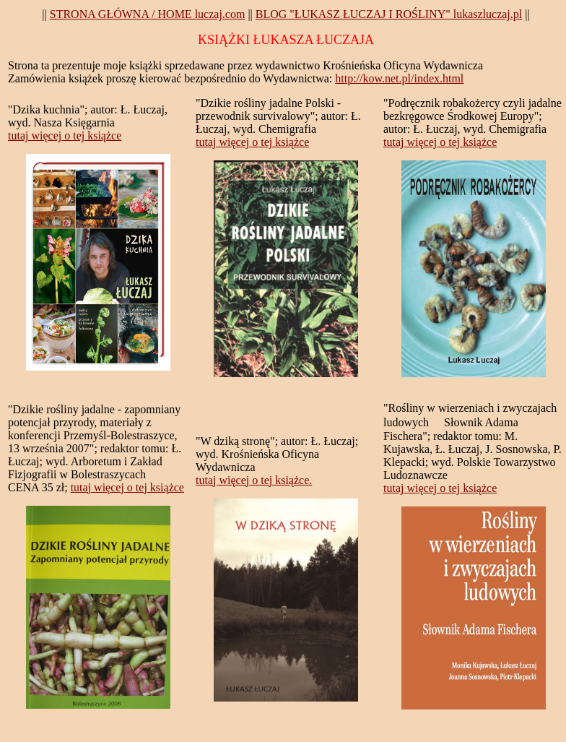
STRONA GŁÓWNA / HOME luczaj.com (147, 14)
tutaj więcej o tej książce (64, 135)
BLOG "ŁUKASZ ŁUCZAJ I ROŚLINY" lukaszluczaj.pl (389, 14)
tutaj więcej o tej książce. (254, 480)
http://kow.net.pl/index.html (399, 78)
